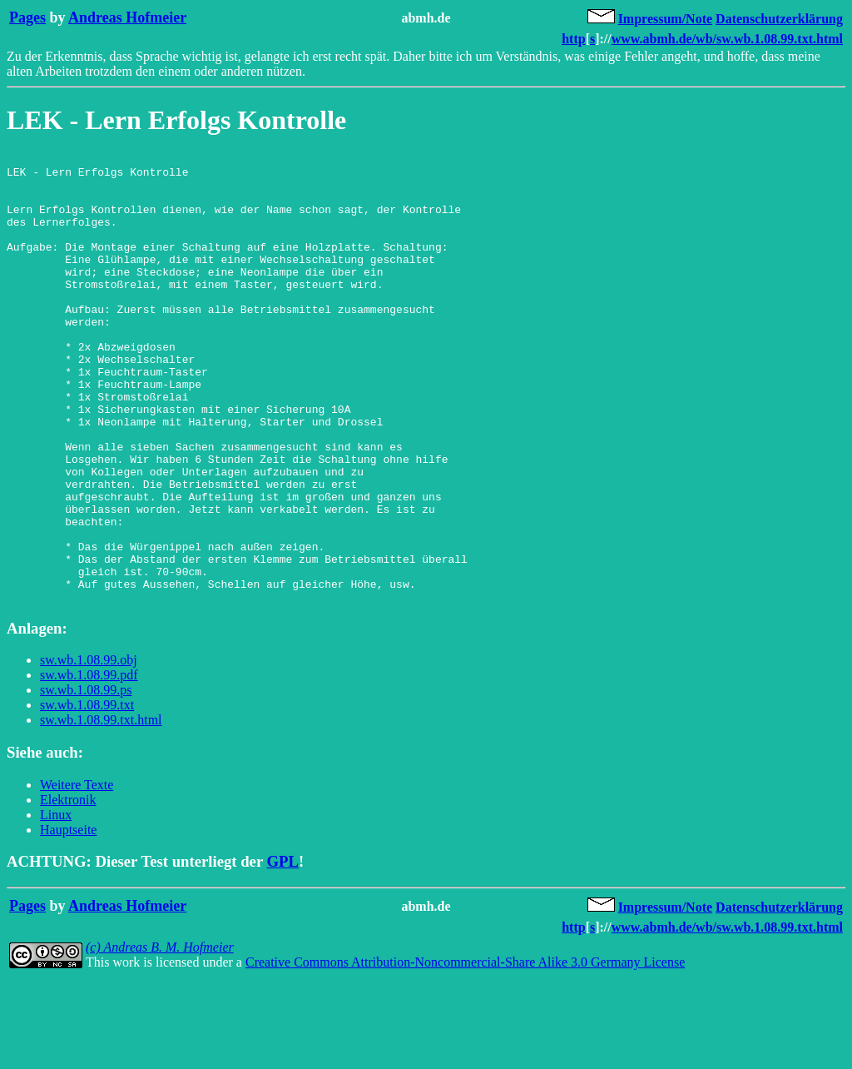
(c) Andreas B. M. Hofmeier (160, 1037)
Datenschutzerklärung (779, 19)
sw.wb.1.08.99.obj (88, 750)
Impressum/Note (665, 19)
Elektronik (68, 890)
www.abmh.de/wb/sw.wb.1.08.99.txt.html (727, 39)
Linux (56, 904)
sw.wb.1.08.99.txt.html (101, 810)
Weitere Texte (76, 875)
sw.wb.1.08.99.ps (86, 780)
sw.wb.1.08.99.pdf (89, 765)
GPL (283, 951)
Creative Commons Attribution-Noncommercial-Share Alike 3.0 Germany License (465, 1052)
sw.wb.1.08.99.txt (87, 795)
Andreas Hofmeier (127, 17)
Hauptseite (68, 919)
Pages (27, 17)
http (573, 39)
